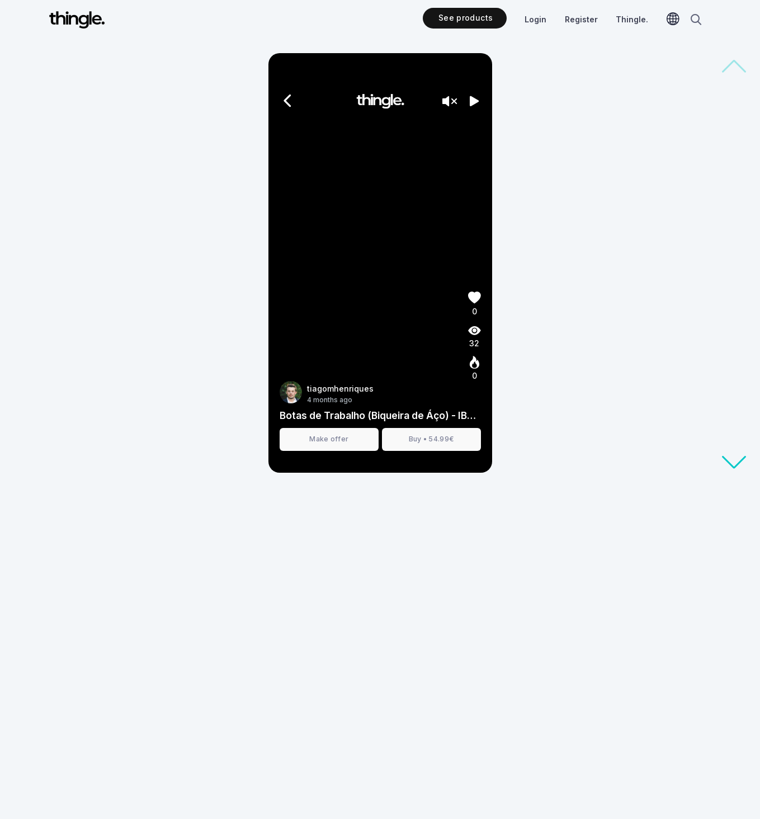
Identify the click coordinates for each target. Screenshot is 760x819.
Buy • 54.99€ (431, 439)
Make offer (328, 439)
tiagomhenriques (340, 388)
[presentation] (380, 263)
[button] (733, 462)
